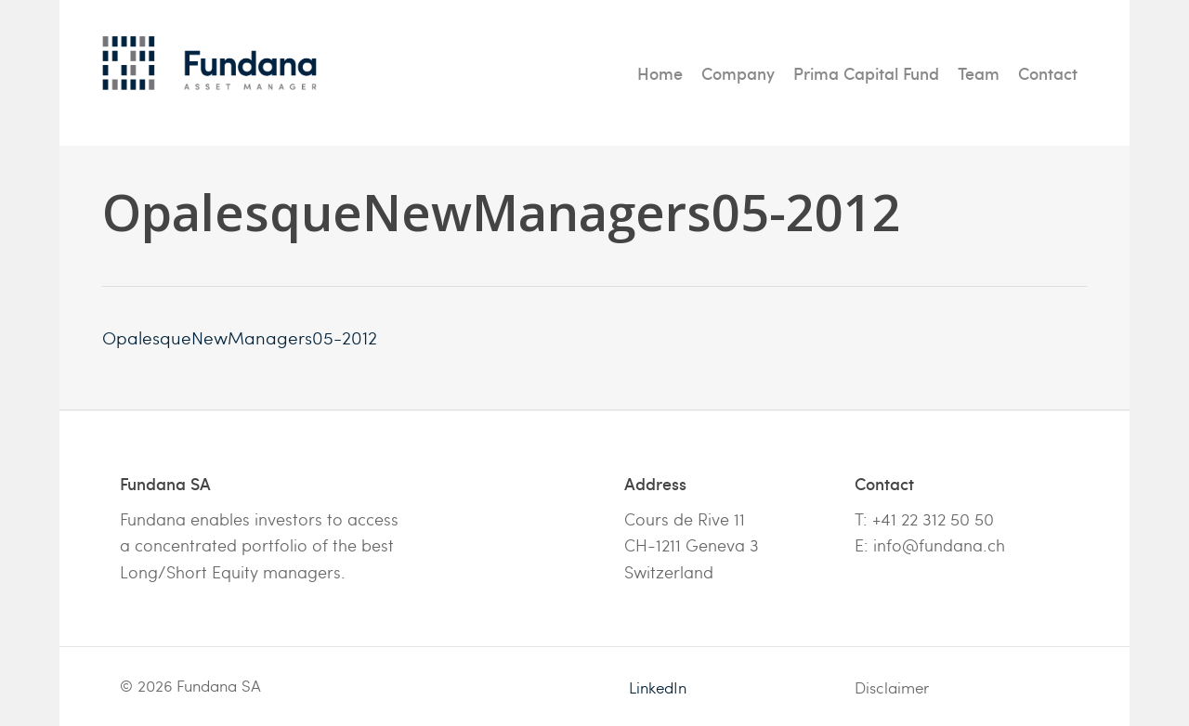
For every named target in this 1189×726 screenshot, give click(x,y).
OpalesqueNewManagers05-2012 (239, 337)
